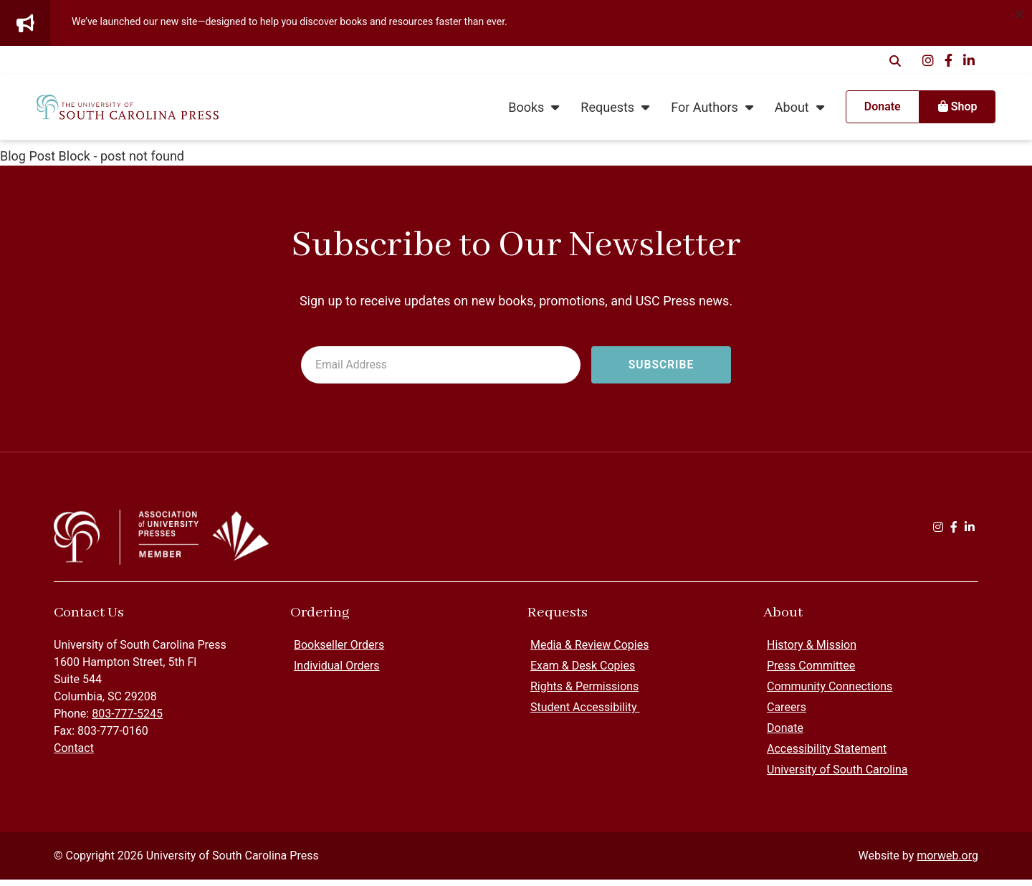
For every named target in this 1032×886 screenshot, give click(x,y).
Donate (785, 734)
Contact (74, 754)
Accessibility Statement (827, 755)
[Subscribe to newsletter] (661, 365)
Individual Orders (337, 672)
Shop (936, 110)
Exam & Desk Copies (582, 672)
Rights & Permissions (584, 693)
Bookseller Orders (339, 651)
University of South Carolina (837, 776)
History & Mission (811, 651)
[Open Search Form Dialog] (895, 60)
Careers (786, 713)
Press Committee (811, 672)
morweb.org (947, 862)
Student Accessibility (585, 713)
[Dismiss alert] (1019, 13)
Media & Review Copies (589, 651)
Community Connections (829, 693)
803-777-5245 (127, 720)
